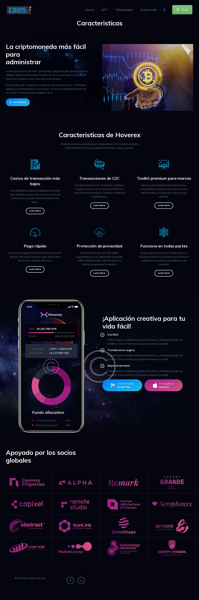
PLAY (182, 9)
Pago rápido (35, 246)
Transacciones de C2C (99, 178)
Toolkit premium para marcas (164, 178)
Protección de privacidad (99, 246)
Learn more (35, 210)
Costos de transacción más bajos (35, 181)
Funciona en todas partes (164, 246)
